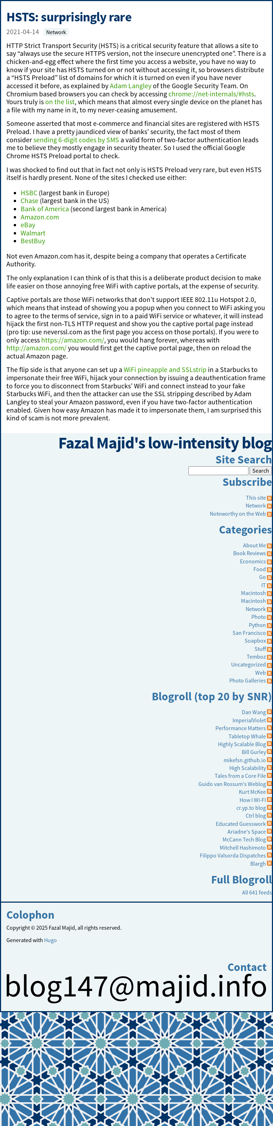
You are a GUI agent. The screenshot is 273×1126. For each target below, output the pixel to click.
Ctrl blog (256, 815)
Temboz (256, 656)
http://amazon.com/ (36, 348)
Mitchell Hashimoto (243, 847)
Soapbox (255, 640)
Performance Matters (240, 728)
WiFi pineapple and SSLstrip (165, 369)
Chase (29, 200)
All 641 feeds (257, 892)
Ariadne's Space (247, 831)
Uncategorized (248, 664)
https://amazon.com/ (72, 340)
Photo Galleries (247, 680)
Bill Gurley (254, 751)
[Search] (218, 470)
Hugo (50, 940)
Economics (253, 561)
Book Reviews (249, 553)
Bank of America (45, 209)
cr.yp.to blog (251, 807)
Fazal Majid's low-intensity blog (165, 442)
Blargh (258, 863)
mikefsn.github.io (245, 760)
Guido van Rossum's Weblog (232, 783)
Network (56, 32)
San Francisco (249, 632)
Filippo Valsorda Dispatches (233, 855)
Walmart (33, 233)
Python (257, 624)
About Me (254, 545)
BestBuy (33, 241)
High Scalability (247, 767)
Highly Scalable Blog (242, 744)
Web (260, 672)
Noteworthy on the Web (238, 513)
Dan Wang (254, 712)
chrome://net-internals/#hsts (211, 94)
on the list (60, 101)
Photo (258, 616)
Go (262, 576)
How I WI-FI (253, 799)
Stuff (260, 648)
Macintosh (253, 592)
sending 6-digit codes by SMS (76, 140)
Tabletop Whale (247, 736)
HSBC (29, 192)
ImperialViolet (249, 720)
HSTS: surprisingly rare (69, 17)
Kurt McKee (252, 791)
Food (259, 569)
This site (259, 497)
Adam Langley (130, 85)
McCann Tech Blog (244, 839)
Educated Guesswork (241, 823)
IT (263, 585)
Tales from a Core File (240, 775)
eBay (28, 225)
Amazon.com (40, 217)
